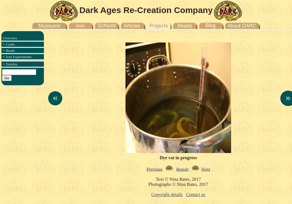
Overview (10, 38)
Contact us (195, 194)
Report (182, 169)
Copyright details (167, 194)
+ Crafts (9, 44)
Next (205, 169)
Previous (154, 169)
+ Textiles (10, 64)
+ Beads (9, 50)
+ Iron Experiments (17, 57)
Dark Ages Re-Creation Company (146, 10)
